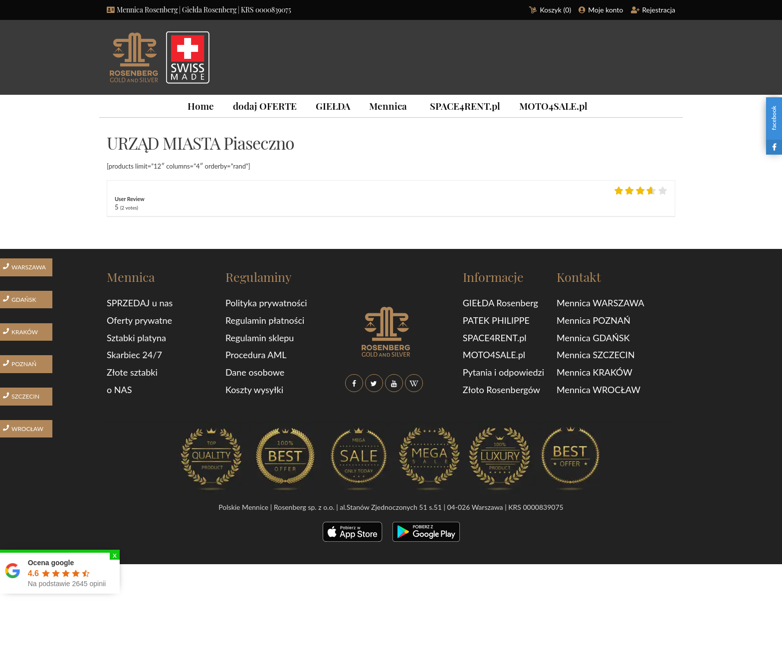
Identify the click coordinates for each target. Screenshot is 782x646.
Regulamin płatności (264, 320)
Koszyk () (556, 9)
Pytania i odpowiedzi (503, 372)
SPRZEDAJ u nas (140, 302)
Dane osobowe (254, 372)
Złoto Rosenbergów (501, 389)
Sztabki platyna (136, 337)
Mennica (388, 105)
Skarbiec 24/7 (134, 354)
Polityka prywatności (266, 302)
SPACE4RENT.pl (465, 105)
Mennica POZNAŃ (593, 320)
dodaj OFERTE (265, 105)
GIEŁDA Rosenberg (500, 302)
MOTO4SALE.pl (553, 105)
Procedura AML (256, 354)
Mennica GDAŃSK (593, 337)
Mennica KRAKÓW (594, 372)
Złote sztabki (132, 372)
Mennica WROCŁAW (598, 389)
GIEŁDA (333, 105)
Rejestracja (659, 9)
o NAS (119, 389)
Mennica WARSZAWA (600, 302)
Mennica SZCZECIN (596, 354)
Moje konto (605, 9)
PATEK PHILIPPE (496, 320)
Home (201, 105)
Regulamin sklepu (259, 337)
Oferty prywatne (139, 320)
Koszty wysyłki (254, 389)
